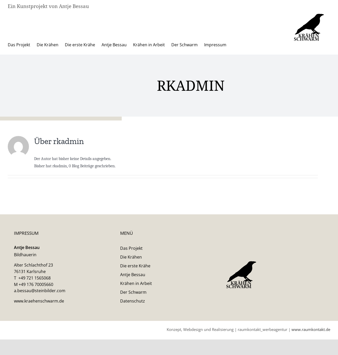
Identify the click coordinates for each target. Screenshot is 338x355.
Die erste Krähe (135, 294)
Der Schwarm (133, 321)
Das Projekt (131, 277)
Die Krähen (131, 286)
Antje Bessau (132, 303)
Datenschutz (132, 330)
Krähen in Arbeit (136, 312)
